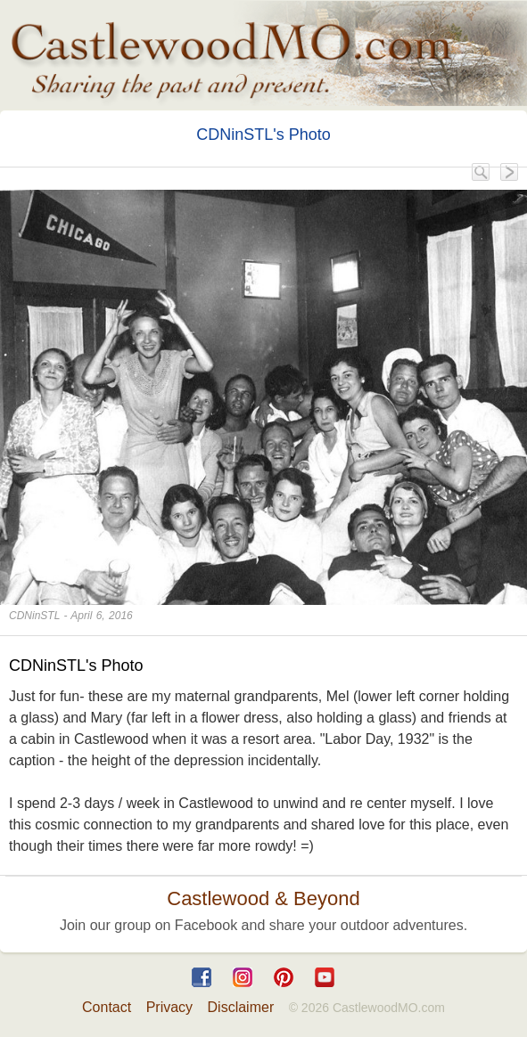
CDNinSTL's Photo (263, 134)
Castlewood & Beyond (263, 898)
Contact (106, 1007)
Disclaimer (241, 1007)
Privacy (169, 1007)
